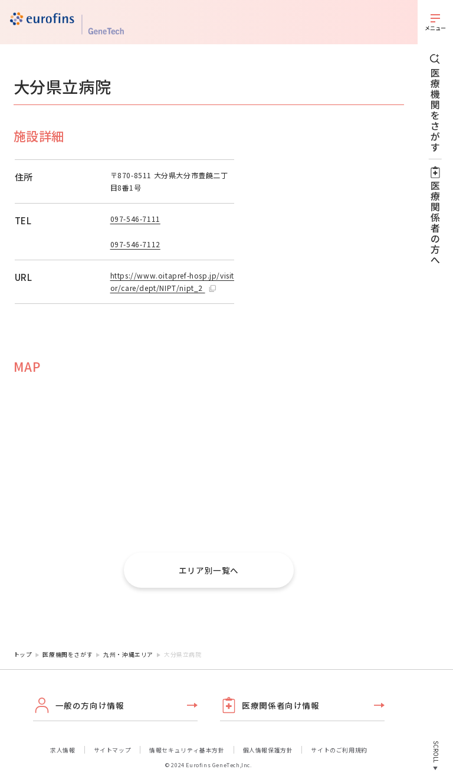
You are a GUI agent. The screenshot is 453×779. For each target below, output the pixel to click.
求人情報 (62, 750)
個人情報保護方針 (268, 750)
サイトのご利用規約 (339, 750)
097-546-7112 (135, 244)
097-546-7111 (135, 219)
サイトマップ (113, 750)
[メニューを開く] (435, 22)
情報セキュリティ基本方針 (186, 750)
